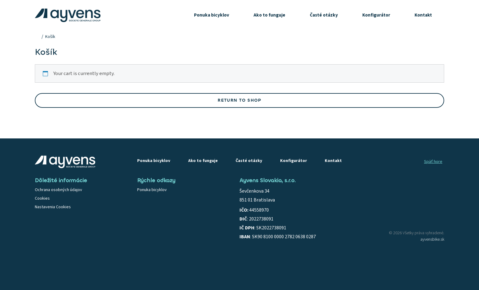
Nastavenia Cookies (53, 207)
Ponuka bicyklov (211, 15)
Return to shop (239, 100)
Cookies (42, 198)
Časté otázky (324, 15)
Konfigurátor (376, 15)
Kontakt (423, 15)
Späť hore (433, 162)
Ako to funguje (269, 15)
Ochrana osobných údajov (58, 190)
